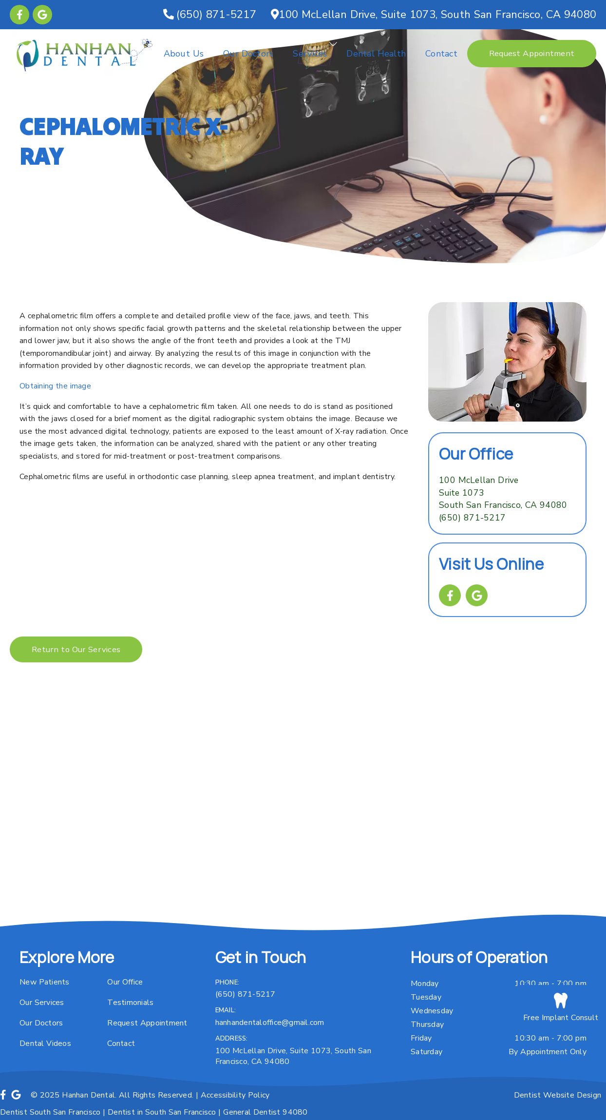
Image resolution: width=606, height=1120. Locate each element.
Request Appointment (147, 1023)
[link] (19, 14)
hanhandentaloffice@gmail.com (269, 1022)
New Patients (44, 982)
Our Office (125, 982)
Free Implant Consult (560, 1008)
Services (310, 53)
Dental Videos (45, 1043)
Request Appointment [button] (531, 53)
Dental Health (376, 53)
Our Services (41, 1002)
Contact (441, 53)
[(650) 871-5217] (209, 14)
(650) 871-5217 (472, 517)
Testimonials (130, 1002)
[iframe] (303, 815)
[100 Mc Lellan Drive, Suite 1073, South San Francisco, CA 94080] (433, 14)
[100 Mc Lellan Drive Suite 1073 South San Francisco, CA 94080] (503, 493)
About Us (184, 53)
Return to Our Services (76, 649)
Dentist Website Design (558, 1095)
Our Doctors (248, 53)
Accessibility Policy (235, 1095)
